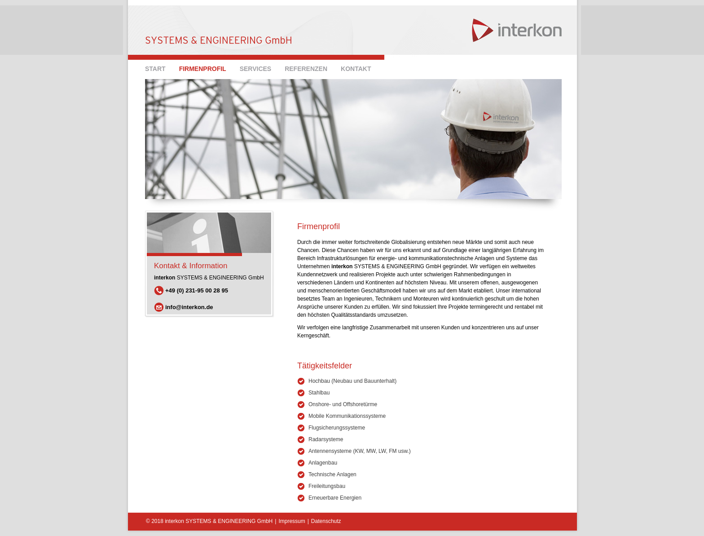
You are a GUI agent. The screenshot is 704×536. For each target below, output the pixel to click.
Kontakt (356, 68)
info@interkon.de (189, 307)
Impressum (291, 521)
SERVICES (256, 68)
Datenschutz (326, 521)
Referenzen (306, 68)
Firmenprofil (202, 68)
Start (155, 68)
